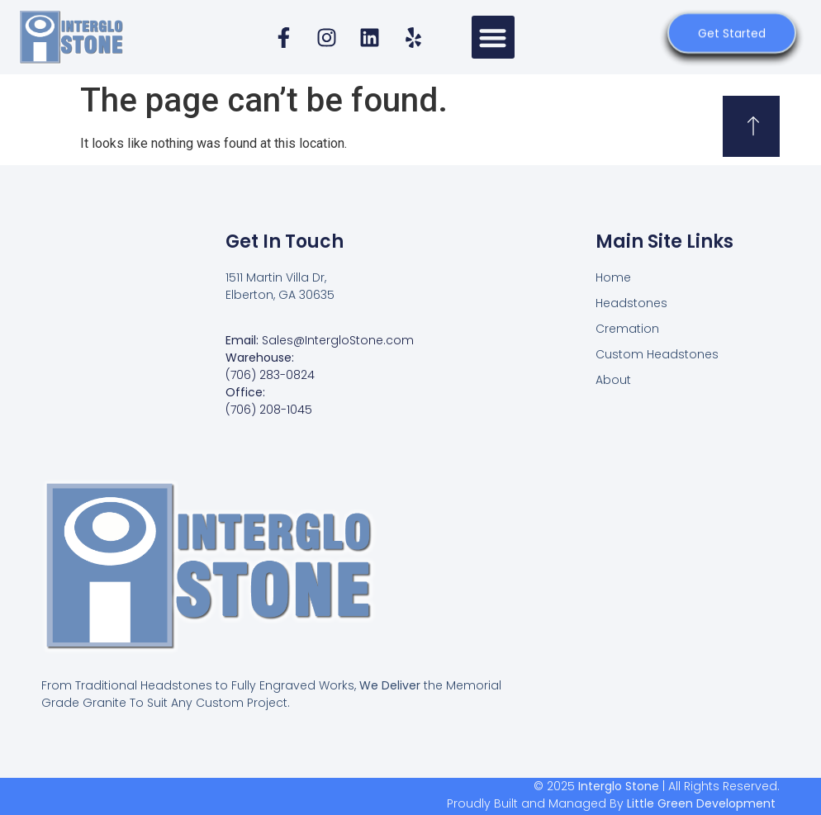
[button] (493, 37)
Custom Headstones (657, 354)
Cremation (627, 328)
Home (613, 277)
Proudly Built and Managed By (611, 803)
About (613, 380)
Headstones (631, 303)
